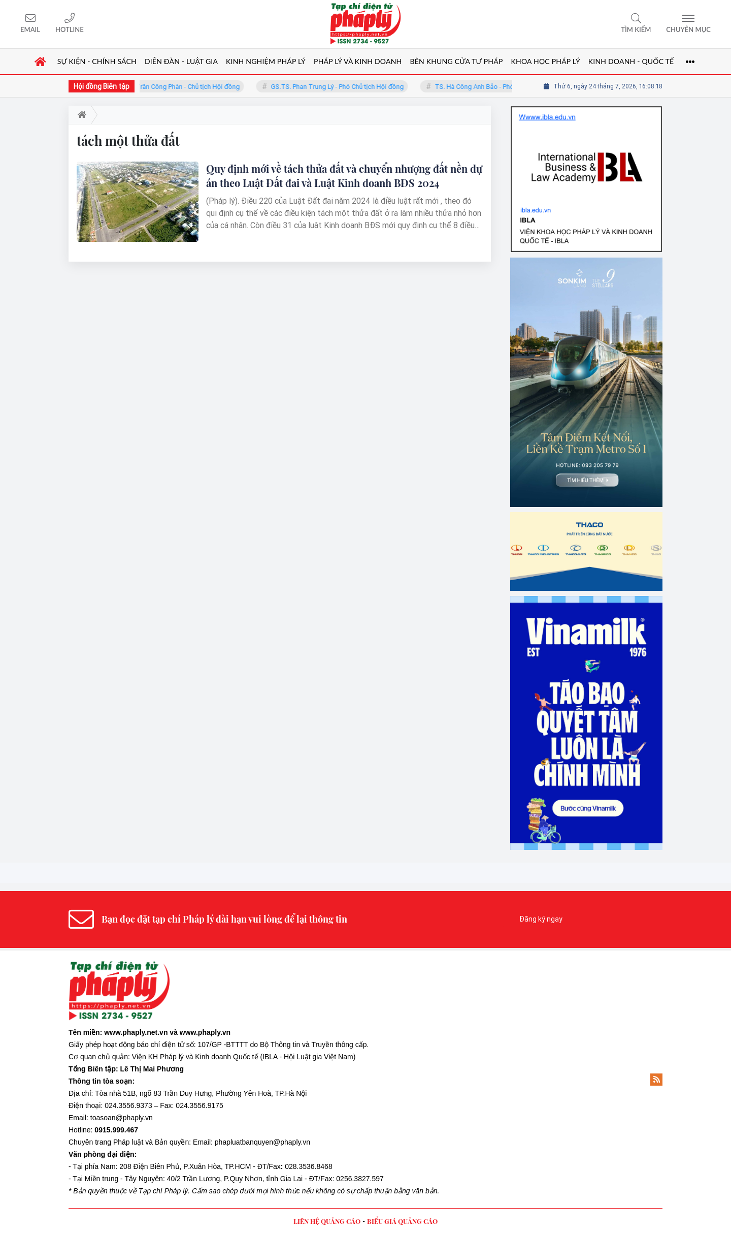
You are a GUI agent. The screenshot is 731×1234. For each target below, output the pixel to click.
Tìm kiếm (636, 29)
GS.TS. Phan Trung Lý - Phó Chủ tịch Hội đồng (344, 86)
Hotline (69, 29)
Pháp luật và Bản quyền (151, 1142)
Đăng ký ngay (540, 919)
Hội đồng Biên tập (101, 86)
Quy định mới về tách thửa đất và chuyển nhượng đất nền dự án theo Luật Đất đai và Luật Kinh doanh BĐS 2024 (344, 175)
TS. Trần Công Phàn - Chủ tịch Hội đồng (189, 86)
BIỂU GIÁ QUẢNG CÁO (402, 1221)
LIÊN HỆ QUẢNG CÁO (326, 1221)
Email (30, 29)
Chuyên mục (688, 29)
